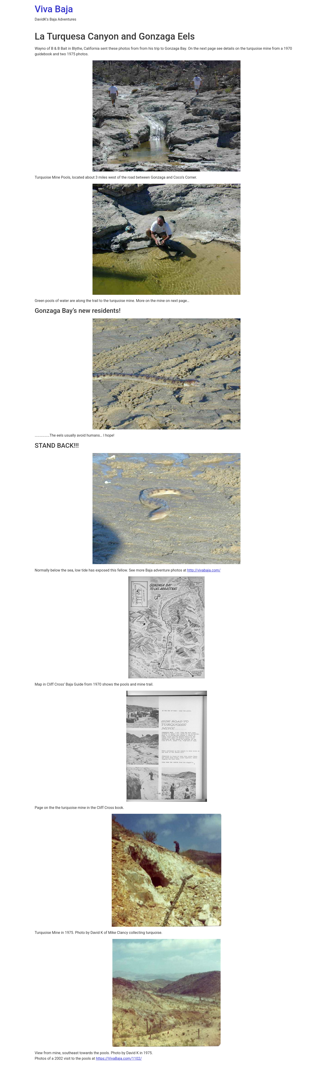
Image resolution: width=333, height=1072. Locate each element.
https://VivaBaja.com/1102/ (119, 1058)
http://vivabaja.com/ (204, 570)
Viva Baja (54, 9)
